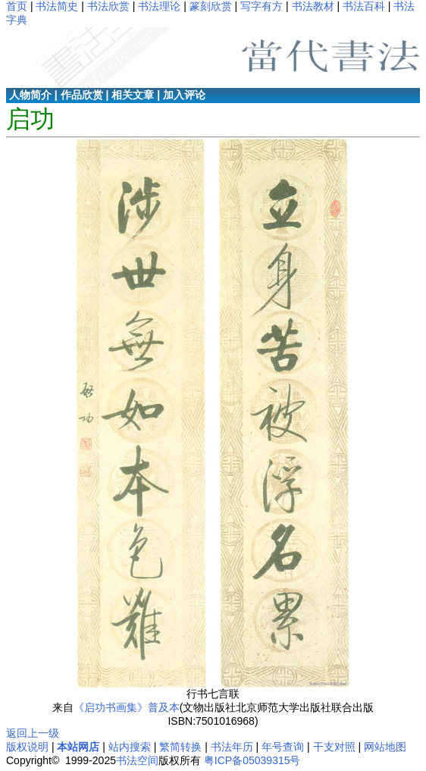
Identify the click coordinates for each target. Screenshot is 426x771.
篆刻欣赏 (211, 6)
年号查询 (283, 747)
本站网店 (78, 747)
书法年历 (232, 747)
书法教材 (313, 6)
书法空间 (137, 760)
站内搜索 (129, 747)
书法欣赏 (108, 6)
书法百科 (364, 6)
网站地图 (385, 747)
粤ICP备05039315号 (252, 760)
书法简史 (57, 6)
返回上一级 (32, 733)
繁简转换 (180, 747)
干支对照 (334, 747)
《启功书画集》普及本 (127, 707)
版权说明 (27, 747)
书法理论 (159, 6)
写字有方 (261, 6)
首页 (16, 6)
